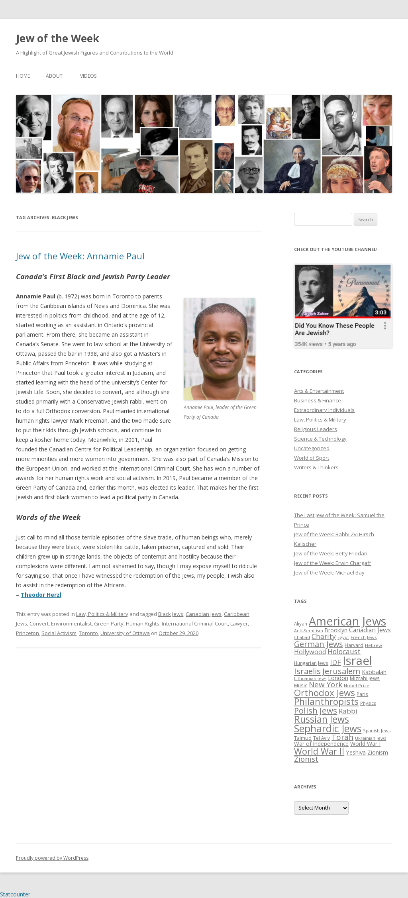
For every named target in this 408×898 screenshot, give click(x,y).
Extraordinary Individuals (324, 410)
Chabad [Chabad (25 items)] (302, 637)
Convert (39, 623)
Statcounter (15, 894)
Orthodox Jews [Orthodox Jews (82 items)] (324, 692)
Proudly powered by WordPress (52, 858)
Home (23, 76)
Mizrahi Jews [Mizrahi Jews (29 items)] (365, 678)
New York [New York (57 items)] (325, 684)
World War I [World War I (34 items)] (365, 743)
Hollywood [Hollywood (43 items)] (310, 651)
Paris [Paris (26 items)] (362, 694)
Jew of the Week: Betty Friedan (330, 553)
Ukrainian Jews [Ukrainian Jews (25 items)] (370, 738)
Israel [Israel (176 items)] (357, 661)
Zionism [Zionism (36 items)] (377, 752)
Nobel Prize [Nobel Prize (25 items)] (356, 685)
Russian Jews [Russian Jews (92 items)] (321, 719)
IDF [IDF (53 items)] (335, 662)
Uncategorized (312, 448)
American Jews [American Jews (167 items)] (347, 621)
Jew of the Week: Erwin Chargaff (332, 563)
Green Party (109, 623)
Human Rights (142, 623)
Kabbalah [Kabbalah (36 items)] (374, 672)
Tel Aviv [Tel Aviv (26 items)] (321, 738)
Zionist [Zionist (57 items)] (306, 759)
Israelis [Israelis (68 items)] (307, 670)
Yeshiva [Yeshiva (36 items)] (356, 752)
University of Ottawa (125, 633)
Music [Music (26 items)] (300, 685)
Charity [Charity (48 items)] (324, 636)
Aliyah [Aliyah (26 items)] (300, 623)
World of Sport (311, 457)
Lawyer (239, 623)
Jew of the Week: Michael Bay (329, 572)
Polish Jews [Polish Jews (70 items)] (315, 710)
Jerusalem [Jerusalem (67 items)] (341, 670)
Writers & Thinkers (316, 467)
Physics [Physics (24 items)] (368, 703)
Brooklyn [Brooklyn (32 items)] (336, 630)
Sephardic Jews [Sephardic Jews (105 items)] (327, 728)
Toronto (88, 633)
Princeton (27, 633)
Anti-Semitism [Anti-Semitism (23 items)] (308, 630)
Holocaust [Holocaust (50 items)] (344, 651)
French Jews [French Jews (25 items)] (364, 637)
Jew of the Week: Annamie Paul (80, 256)
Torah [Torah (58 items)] (342, 737)
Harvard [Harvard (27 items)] (354, 645)
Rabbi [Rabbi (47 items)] (348, 711)
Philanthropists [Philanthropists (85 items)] (326, 701)
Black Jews (170, 614)
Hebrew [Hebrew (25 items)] (373, 645)
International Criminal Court (195, 623)
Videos (88, 76)
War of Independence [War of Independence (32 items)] (321, 743)
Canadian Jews (204, 614)
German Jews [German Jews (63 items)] (318, 644)
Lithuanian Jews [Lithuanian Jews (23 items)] (310, 678)
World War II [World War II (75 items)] (319, 751)
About (54, 76)
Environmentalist (71, 623)
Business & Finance (317, 400)
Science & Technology (320, 438)
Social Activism (58, 633)
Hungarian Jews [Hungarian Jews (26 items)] (311, 663)
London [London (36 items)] (338, 678)
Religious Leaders (315, 429)
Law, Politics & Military (102, 614)
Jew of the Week (57, 38)
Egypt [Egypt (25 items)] (343, 637)
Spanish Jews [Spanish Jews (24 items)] (376, 730)
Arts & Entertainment (319, 390)
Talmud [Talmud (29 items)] (303, 737)
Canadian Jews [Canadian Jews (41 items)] (370, 629)
